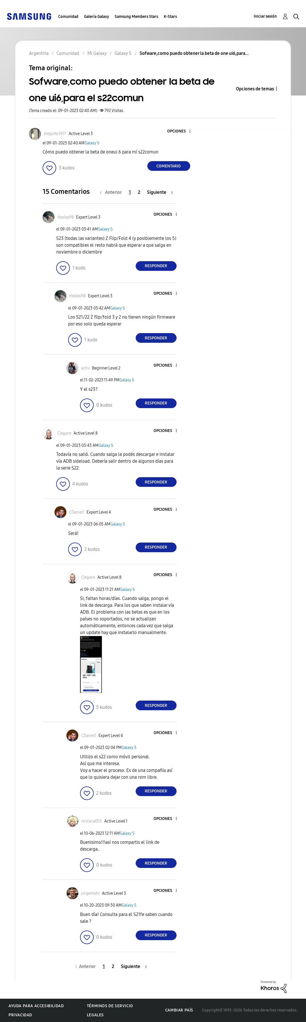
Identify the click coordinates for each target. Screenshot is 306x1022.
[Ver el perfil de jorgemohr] (90, 893)
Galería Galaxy (96, 16)
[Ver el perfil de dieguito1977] (55, 133)
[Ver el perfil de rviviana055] (91, 821)
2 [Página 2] (139, 192)
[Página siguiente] (160, 192)
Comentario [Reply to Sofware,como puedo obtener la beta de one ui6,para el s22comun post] (168, 166)
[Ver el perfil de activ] (85, 368)
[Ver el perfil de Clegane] (64, 433)
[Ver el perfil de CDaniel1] (76, 512)
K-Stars (170, 16)
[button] (180, 131)
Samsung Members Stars (136, 16)
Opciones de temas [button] (255, 89)
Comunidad (68, 16)
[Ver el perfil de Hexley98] (65, 217)
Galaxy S (92, 143)
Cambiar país (179, 1010)
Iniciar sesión (265, 16)
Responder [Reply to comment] (156, 265)
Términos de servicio (110, 1006)
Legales (95, 1015)
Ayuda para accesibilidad (36, 1006)
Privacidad (20, 1015)
